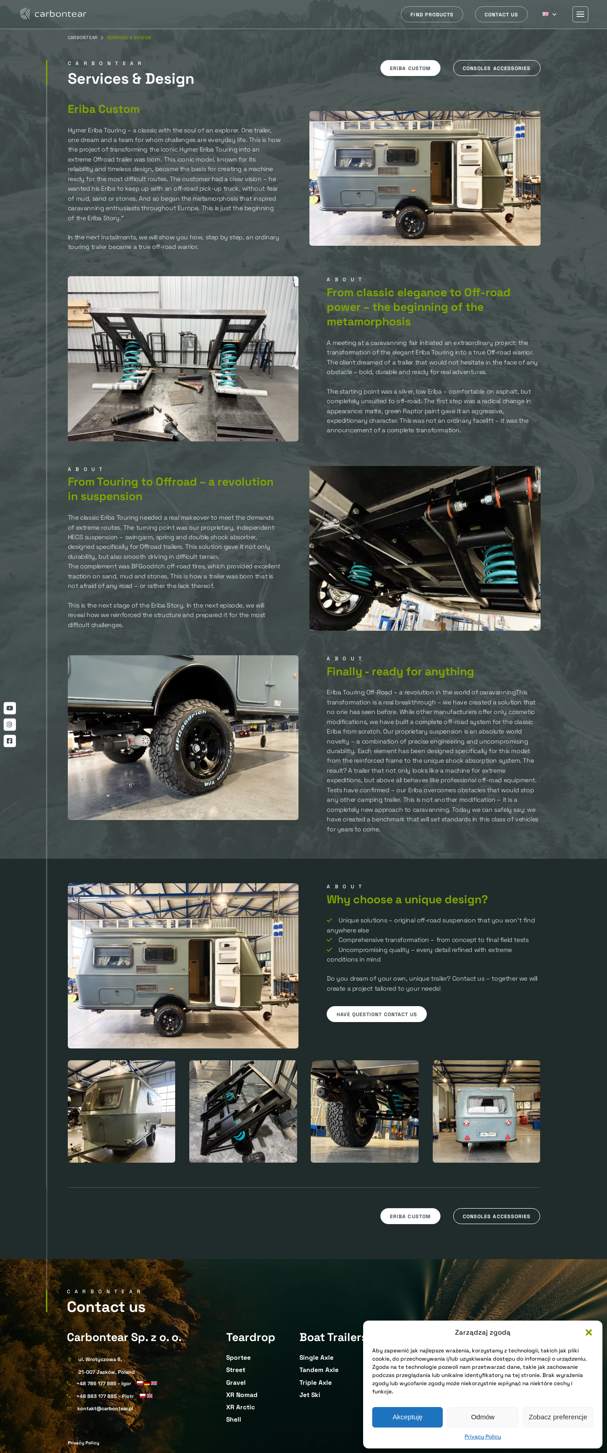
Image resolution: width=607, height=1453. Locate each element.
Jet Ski (309, 1395)
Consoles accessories (497, 68)
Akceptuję (408, 1417)
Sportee (238, 1357)
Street (235, 1370)
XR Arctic (240, 1407)
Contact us (501, 14)
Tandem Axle (319, 1370)
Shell (233, 1419)
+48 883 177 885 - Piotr (105, 1396)
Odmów (483, 1417)
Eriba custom (410, 68)
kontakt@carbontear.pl (105, 1408)
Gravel (236, 1382)
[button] (588, 1332)
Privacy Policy (483, 1436)
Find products (432, 14)
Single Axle (316, 1357)
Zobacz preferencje (558, 1417)
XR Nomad (242, 1395)
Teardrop (250, 1337)
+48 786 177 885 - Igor (103, 1383)
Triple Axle (315, 1382)
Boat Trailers (333, 1337)
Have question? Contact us (377, 1014)
